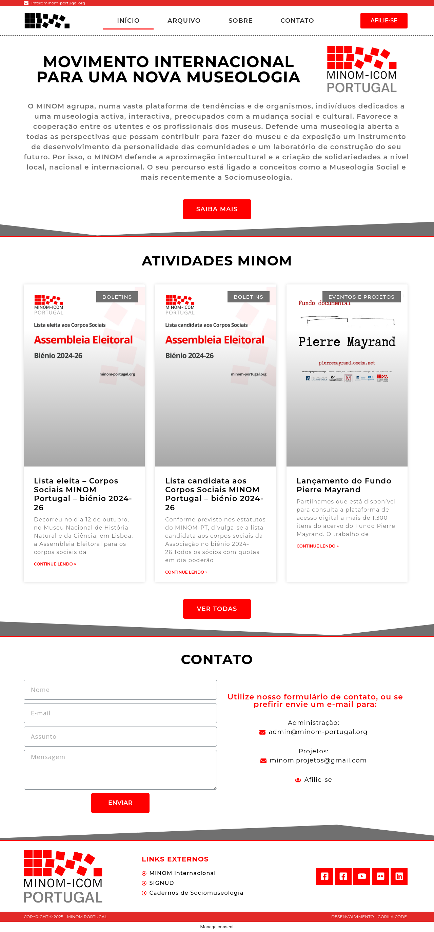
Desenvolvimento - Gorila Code (369, 916)
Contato (297, 20)
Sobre (241, 20)
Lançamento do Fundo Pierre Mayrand (344, 485)
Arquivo (184, 20)
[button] (384, 20)
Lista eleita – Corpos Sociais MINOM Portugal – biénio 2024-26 (83, 494)
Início (128, 20)
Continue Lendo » (55, 564)
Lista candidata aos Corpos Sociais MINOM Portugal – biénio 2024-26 (214, 494)
